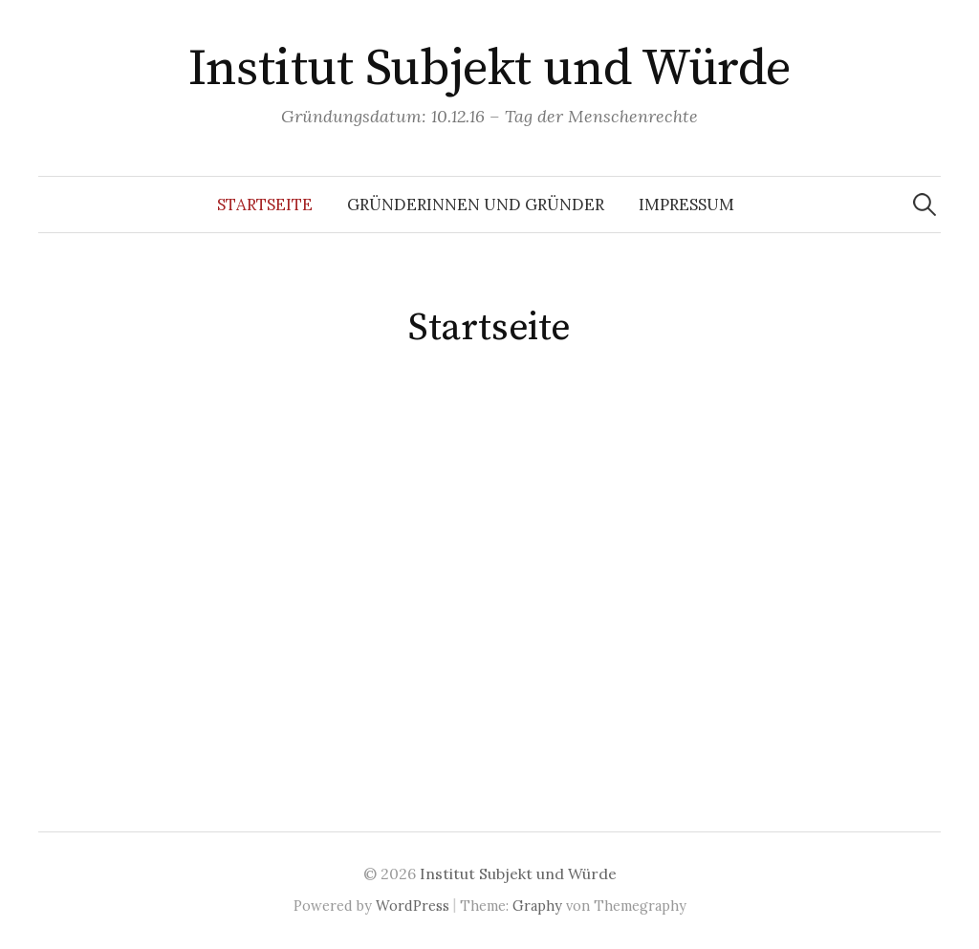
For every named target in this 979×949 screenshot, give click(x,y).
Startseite (265, 204)
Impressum (686, 204)
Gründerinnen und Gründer (475, 204)
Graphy (537, 905)
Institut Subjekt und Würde (490, 68)
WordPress (412, 905)
